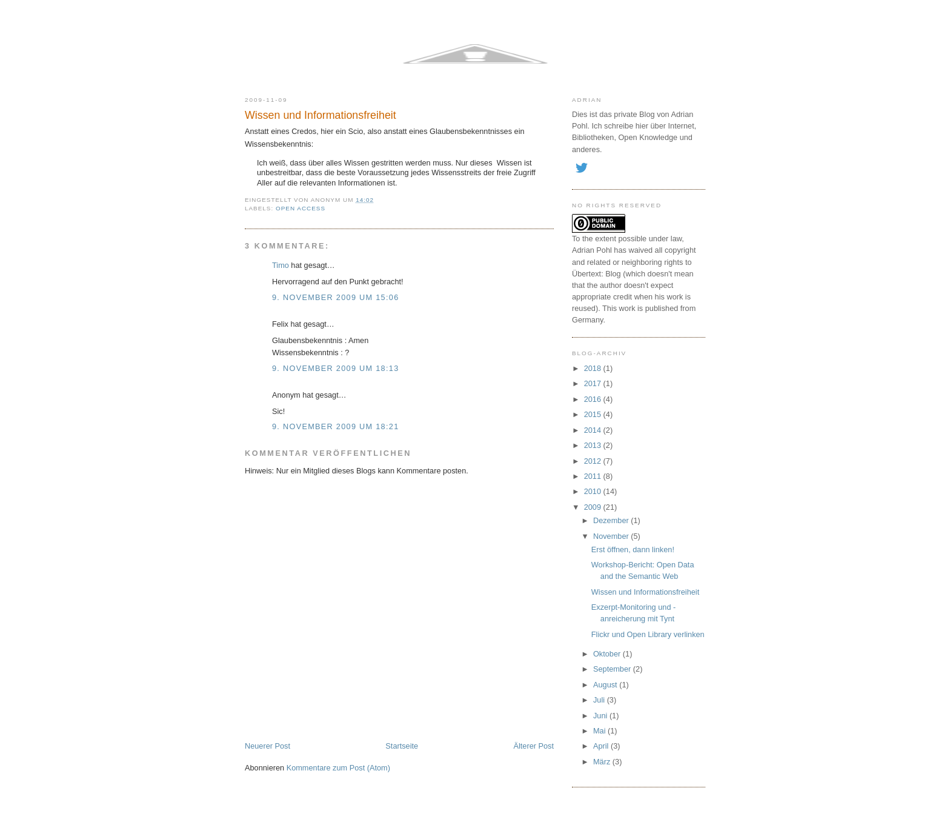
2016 (593, 399)
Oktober (608, 653)
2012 (593, 461)
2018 (593, 368)
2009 (593, 507)
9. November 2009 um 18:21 (335, 426)
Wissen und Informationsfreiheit (320, 115)
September (613, 668)
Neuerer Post (267, 745)
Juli (600, 699)
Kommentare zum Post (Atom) (338, 767)
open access (300, 208)
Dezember (612, 520)
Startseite (401, 745)
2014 (593, 430)
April (602, 745)
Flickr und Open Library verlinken (648, 634)
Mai (600, 730)
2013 (593, 445)
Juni (601, 715)
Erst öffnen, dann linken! (632, 549)
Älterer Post (533, 745)
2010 (593, 491)
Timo (280, 265)
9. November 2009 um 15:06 (335, 297)
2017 (593, 383)
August (606, 684)
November (612, 536)
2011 (593, 476)
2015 (593, 414)
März (603, 761)
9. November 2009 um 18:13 (335, 368)
